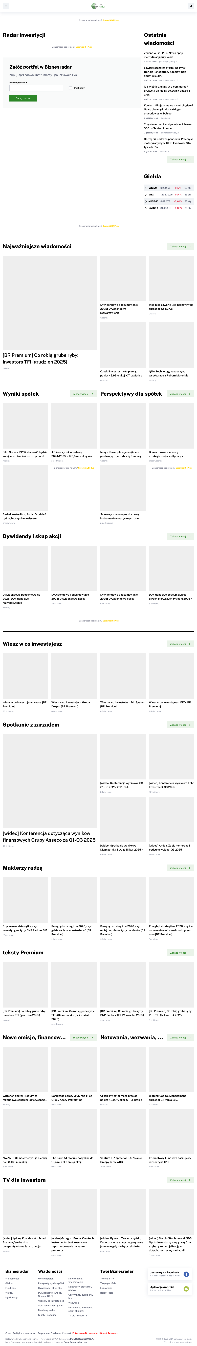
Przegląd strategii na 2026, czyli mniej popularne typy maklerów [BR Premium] (122, 930)
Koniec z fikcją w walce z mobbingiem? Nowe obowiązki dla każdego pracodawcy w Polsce (168, 109)
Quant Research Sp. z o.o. (75, 1342)
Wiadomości (12, 1278)
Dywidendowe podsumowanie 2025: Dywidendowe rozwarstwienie (119, 308)
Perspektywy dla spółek (51, 1283)
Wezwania (73, 1302)
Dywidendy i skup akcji (50, 1288)
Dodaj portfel (23, 98)
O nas (8, 1333)
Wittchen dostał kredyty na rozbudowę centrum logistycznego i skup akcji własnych (25, 1100)
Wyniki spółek (46, 1278)
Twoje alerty (107, 1278)
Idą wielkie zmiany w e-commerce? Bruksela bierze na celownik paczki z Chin (167, 90)
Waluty (9, 1292)
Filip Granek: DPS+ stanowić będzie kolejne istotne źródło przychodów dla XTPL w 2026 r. (25, 456)
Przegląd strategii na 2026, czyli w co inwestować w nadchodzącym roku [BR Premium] (171, 930)
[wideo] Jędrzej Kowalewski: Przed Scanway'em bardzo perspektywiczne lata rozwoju (24, 1242)
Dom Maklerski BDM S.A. (82, 1339)
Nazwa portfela (36, 86)
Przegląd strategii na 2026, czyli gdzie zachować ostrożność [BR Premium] (71, 930)
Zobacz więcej (180, 159)
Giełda (9, 1283)
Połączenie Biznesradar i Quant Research (95, 1333)
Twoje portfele (108, 1283)
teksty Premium (47, 1315)
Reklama (56, 1333)
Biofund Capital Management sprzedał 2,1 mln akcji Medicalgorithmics (167, 1100)
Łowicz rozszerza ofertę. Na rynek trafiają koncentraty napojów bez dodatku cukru (165, 71)
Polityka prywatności (24, 1333)
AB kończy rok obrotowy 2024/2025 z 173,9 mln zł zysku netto (71, 456)
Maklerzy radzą (46, 1310)
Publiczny (77, 88)
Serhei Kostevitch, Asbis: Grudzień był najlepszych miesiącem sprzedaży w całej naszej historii (24, 518)
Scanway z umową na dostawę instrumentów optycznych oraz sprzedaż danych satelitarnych (119, 518)
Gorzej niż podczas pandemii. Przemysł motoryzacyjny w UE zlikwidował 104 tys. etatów (168, 143)
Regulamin (44, 1333)
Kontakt (66, 1333)
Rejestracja (106, 1292)
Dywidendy (11, 1297)
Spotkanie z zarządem (50, 1305)
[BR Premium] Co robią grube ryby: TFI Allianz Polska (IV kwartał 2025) (73, 1015)
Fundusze (10, 1288)
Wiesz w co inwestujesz (51, 1300)
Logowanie (106, 1288)
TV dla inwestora (77, 1315)
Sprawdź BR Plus (111, 20)
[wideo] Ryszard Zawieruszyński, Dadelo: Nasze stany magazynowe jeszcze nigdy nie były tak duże (121, 1242)
